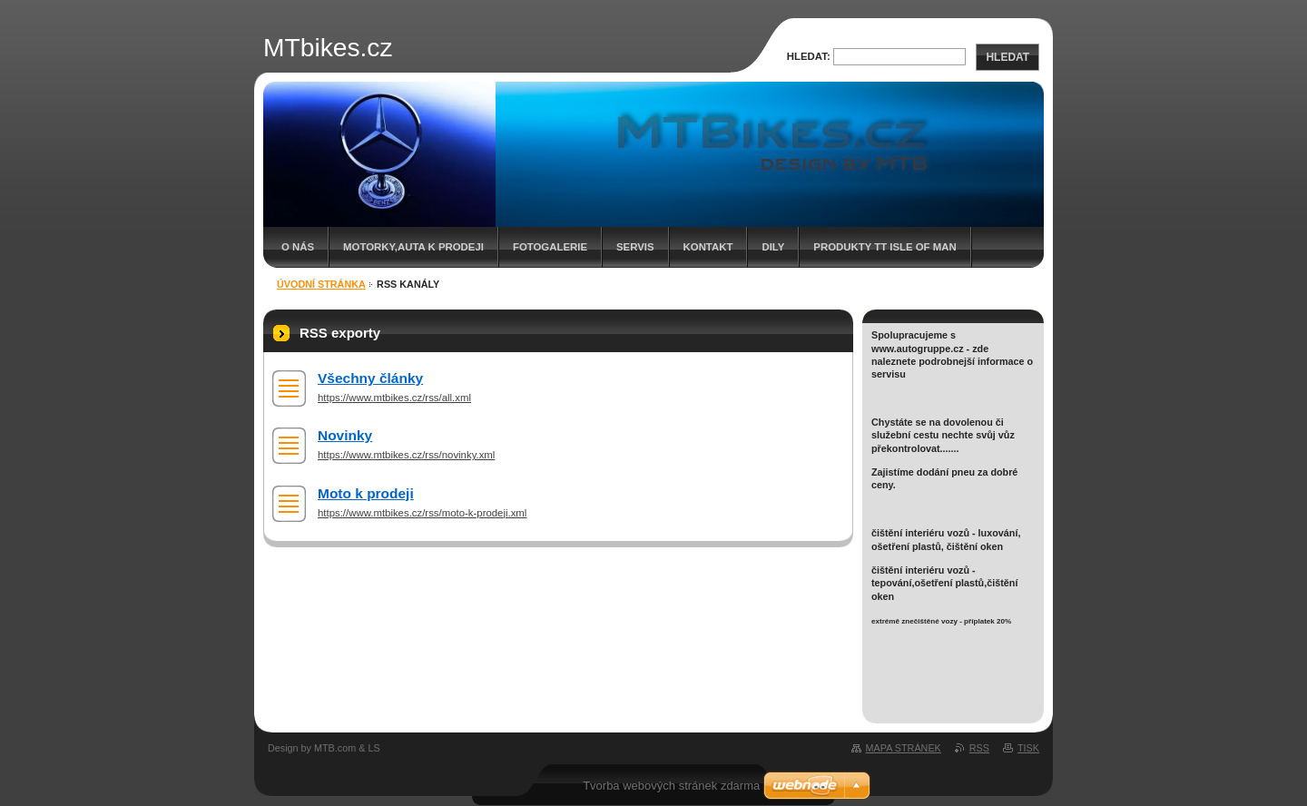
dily (773, 246)
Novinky (345, 435)
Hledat (1007, 57)
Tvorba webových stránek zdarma (671, 785)
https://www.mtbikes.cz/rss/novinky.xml (406, 454)
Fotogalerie (550, 246)
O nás (297, 246)
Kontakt (708, 246)
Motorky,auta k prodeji (413, 246)
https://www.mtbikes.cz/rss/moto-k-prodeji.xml (422, 512)
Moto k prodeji (366, 493)
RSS (979, 747)
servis (635, 246)
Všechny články (370, 378)
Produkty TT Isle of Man (884, 246)
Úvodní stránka (321, 284)
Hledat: (808, 56)
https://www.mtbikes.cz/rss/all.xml (394, 397)
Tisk (1028, 747)
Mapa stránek (903, 747)
